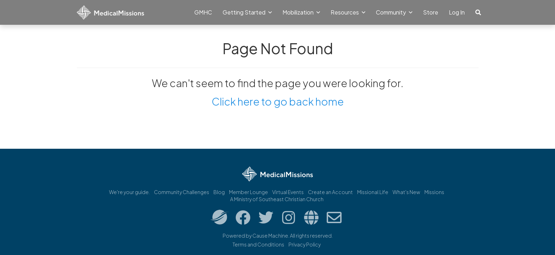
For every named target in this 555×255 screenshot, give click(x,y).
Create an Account (330, 192)
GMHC (203, 12)
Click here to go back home (278, 101)
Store (430, 12)
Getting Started (247, 12)
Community (394, 12)
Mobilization (301, 12)
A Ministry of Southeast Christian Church (277, 199)
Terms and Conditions (258, 244)
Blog (219, 192)
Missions (434, 192)
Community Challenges (181, 192)
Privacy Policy (304, 244)
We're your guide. (129, 192)
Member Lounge (248, 192)
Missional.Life (372, 192)
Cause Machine (270, 235)
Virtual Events (288, 192)
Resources (348, 12)
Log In (457, 12)
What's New (406, 192)
